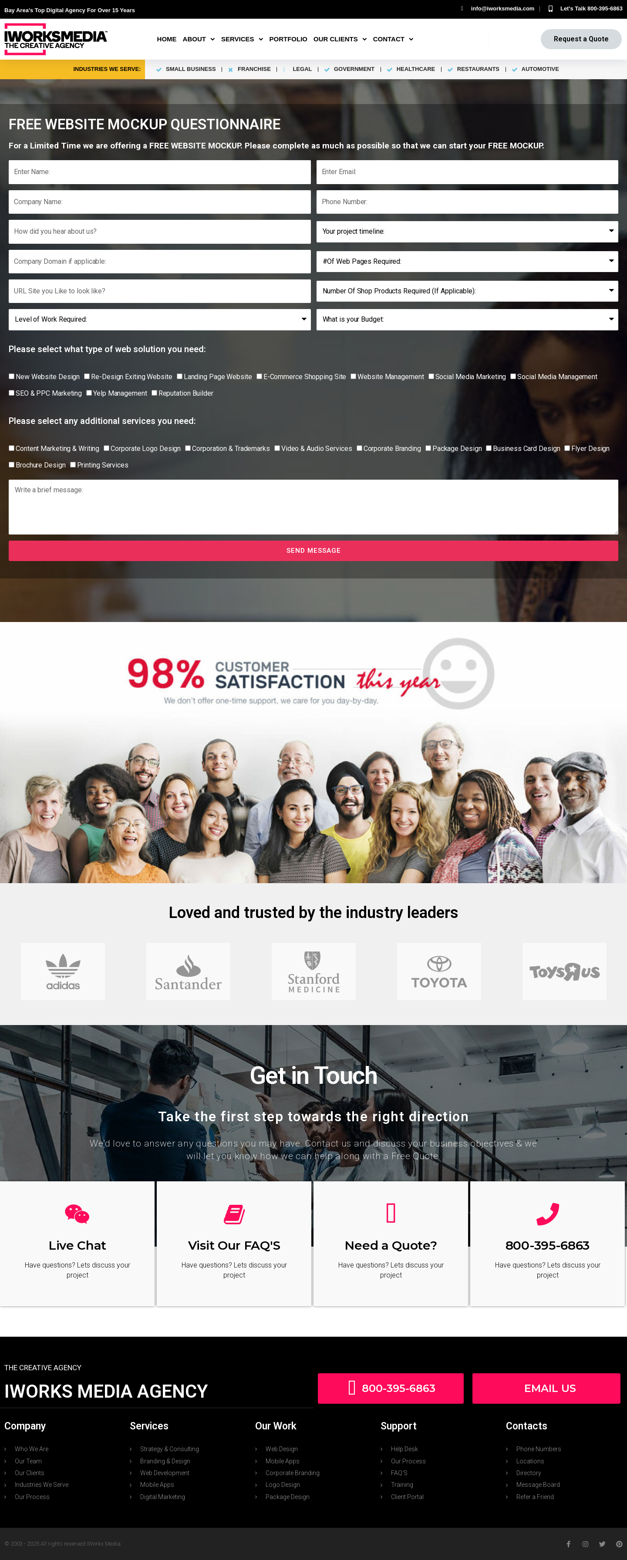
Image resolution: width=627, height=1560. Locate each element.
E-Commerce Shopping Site (305, 377)
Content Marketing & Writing (57, 448)
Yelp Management (120, 393)
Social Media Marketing (470, 377)
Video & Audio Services (316, 448)
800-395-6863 (548, 1245)
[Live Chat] (77, 1214)
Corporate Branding (392, 448)
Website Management (390, 377)
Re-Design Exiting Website (131, 377)
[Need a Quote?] (391, 1214)
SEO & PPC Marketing (49, 393)
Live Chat (77, 1245)
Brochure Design (41, 465)
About (199, 39)
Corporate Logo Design (146, 448)
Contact (393, 39)
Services (242, 39)
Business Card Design (526, 448)
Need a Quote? (390, 1245)
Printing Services (102, 465)
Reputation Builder (185, 393)
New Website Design (48, 377)
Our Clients (340, 39)
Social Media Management (557, 377)
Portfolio (289, 39)
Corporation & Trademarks (231, 448)
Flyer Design (590, 448)
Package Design (457, 448)
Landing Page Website (218, 377)
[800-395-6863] (547, 1214)
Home (167, 39)
